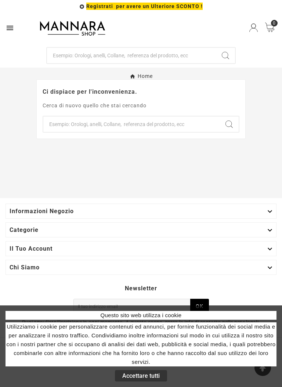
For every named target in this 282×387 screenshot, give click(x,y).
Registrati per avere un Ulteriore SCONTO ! (144, 6)
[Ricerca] (131, 55)
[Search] (225, 55)
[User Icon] (253, 28)
